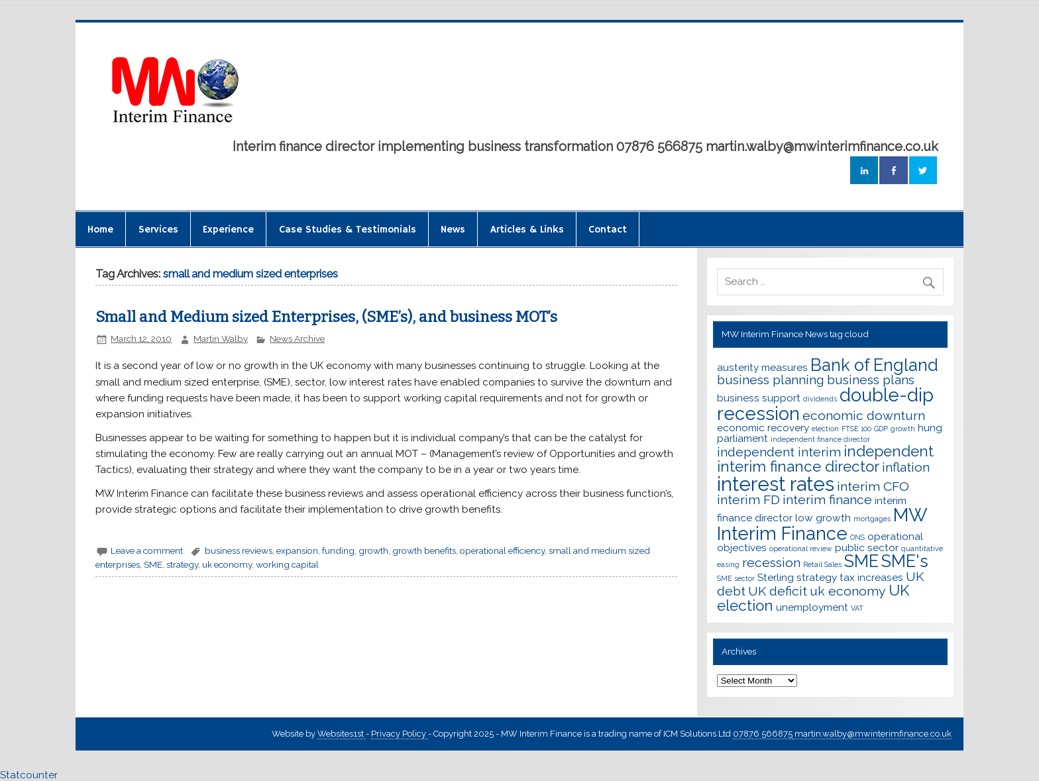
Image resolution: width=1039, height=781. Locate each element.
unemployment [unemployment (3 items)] (812, 607)
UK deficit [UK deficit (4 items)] (777, 591)
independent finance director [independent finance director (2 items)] (820, 439)
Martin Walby (220, 338)
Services (158, 229)
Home (100, 229)
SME (153, 564)
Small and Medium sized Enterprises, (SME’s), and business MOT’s (326, 317)
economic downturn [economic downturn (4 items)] (863, 415)
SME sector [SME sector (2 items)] (736, 578)
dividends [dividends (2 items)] (820, 399)
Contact (607, 229)
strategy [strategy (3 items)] (816, 577)
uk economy (227, 564)
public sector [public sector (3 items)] (867, 547)
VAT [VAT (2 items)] (857, 608)
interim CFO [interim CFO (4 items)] (873, 486)
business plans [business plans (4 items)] (870, 380)
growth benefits (424, 550)
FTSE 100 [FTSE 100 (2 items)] (856, 429)
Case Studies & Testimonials (347, 229)
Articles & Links (527, 229)
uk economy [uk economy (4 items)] (848, 591)
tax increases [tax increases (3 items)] (871, 577)
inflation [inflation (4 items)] (906, 467)
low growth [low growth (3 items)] (823, 517)
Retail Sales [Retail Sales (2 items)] (822, 564)
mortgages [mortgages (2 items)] (872, 519)
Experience (228, 229)
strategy (182, 564)
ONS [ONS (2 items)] (857, 537)
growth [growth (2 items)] (903, 429)
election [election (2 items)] (825, 429)
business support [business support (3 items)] (758, 397)
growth (373, 550)
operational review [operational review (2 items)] (800, 548)
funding (338, 550)
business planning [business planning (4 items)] (770, 380)
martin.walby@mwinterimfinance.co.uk (872, 734)
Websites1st (341, 734)
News (453, 229)
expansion (297, 550)
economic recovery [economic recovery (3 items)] (763, 427)
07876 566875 (763, 734)
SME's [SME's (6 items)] (904, 561)
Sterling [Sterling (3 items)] (775, 577)
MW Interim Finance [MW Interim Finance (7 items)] (822, 523)
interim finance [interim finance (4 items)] (827, 499)
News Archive (297, 338)
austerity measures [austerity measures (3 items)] (762, 367)
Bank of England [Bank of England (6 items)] (874, 365)
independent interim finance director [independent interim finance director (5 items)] (825, 459)
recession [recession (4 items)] (771, 562)
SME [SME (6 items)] (861, 561)
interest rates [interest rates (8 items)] (775, 483)
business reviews (238, 550)
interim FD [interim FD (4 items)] (748, 499)
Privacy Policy (399, 734)
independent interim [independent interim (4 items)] (779, 452)
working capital (287, 564)
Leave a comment (147, 550)
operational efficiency (502, 550)
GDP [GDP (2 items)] (881, 429)
